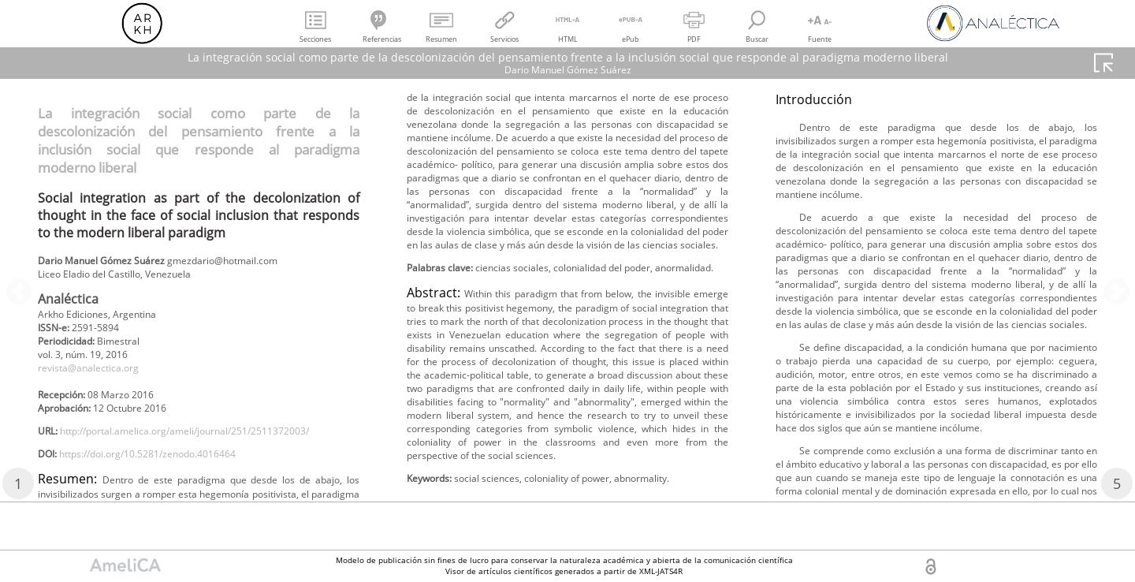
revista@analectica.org (98, 379)
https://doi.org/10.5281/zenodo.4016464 (169, 491)
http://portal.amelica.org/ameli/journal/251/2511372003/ (187, 465)
